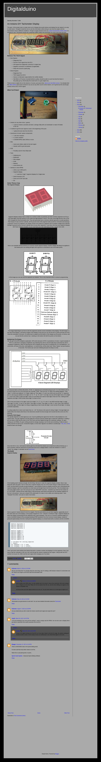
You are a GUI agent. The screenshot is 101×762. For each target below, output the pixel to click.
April (79, 121)
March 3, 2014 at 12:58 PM (29, 581)
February (80, 125)
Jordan (18, 581)
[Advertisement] (38, 698)
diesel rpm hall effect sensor (52, 83)
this (65, 423)
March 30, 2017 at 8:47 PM (29, 631)
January (80, 127)
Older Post (66, 713)
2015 (78, 100)
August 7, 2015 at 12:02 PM (24, 608)
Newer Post (10, 713)
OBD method (12, 84)
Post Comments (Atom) (19, 715)
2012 (78, 130)
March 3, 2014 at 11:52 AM (23, 568)
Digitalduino (21, 9)
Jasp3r (13, 618)
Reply (13, 574)
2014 (78, 102)
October (80, 114)
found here (31, 449)
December (81, 106)
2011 (78, 132)
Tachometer (58, 601)
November (81, 112)
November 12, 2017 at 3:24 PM (23, 644)
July (79, 116)
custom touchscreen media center (58, 30)
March (80, 123)
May (79, 118)
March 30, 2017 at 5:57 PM (22, 618)
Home (38, 713)
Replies (15, 578)
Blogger (14, 644)
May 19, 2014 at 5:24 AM (23, 599)
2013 (78, 104)
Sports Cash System (17, 656)
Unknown (14, 568)
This (62, 423)
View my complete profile (81, 141)
